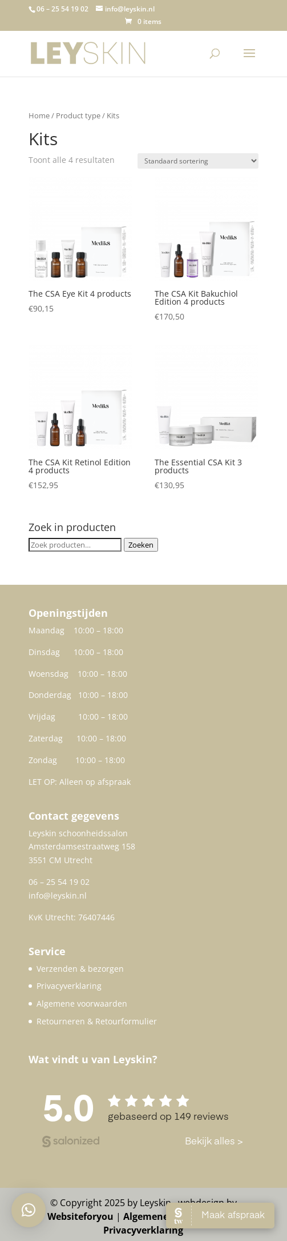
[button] (28, 1210)
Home (39, 115)
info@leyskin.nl (58, 895)
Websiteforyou (80, 1216)
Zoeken (140, 545)
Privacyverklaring (69, 985)
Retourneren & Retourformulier (97, 1021)
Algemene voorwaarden (82, 1003)
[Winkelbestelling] (198, 161)
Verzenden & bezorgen (80, 968)
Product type (78, 115)
